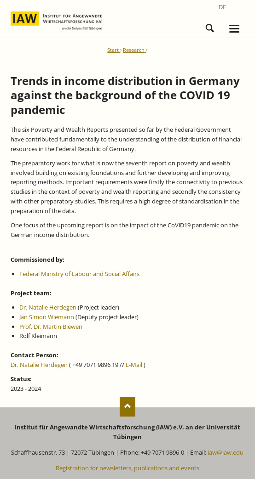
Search (210, 26)
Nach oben (128, 407)
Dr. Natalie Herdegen (47, 307)
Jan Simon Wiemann (46, 317)
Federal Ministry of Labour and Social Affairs (79, 274)
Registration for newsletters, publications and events (127, 468)
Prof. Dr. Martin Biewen (50, 326)
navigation (234, 29)
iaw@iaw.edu (225, 452)
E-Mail (134, 365)
